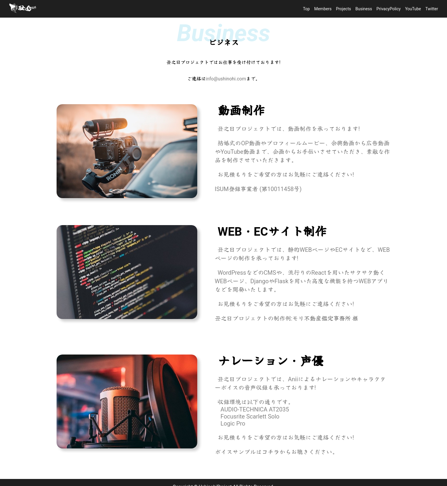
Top (306, 8)
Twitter (431, 8)
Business (364, 8)
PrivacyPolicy (388, 8)
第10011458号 (280, 189)
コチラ (270, 451)
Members (323, 8)
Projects (343, 8)
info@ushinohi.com (226, 79)
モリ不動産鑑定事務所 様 (325, 318)
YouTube (413, 8)
